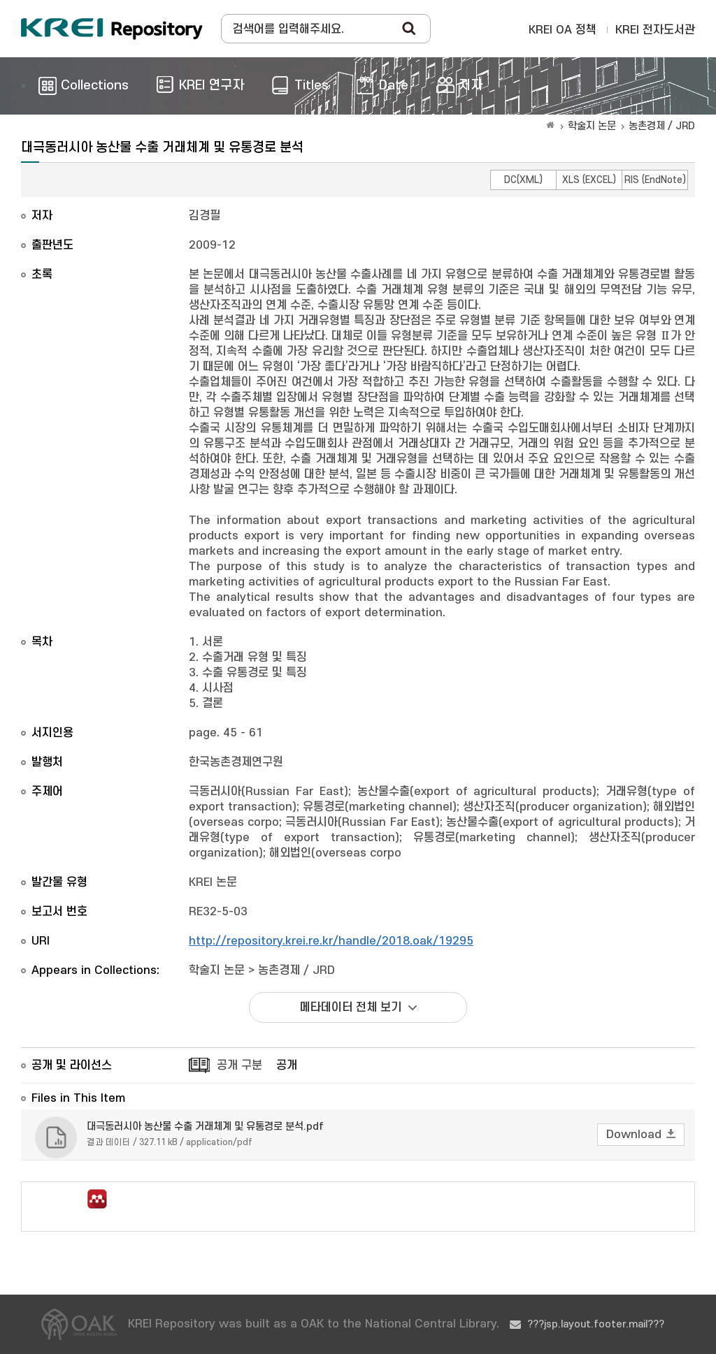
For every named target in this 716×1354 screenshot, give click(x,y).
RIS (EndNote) (655, 180)
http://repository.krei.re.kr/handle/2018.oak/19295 (331, 941)
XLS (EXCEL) (589, 180)
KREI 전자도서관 (655, 30)
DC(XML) (523, 180)
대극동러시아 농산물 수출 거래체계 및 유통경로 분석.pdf (205, 1127)
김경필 (204, 216)
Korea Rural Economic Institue (112, 28)
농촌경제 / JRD (662, 126)
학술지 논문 (592, 126)
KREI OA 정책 (562, 30)
